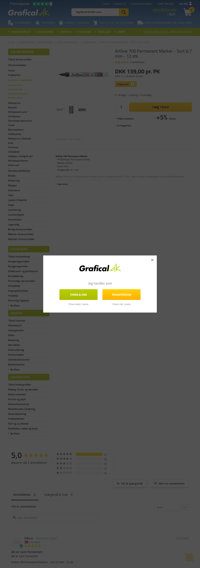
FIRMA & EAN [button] (78, 294)
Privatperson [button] (121, 294)
